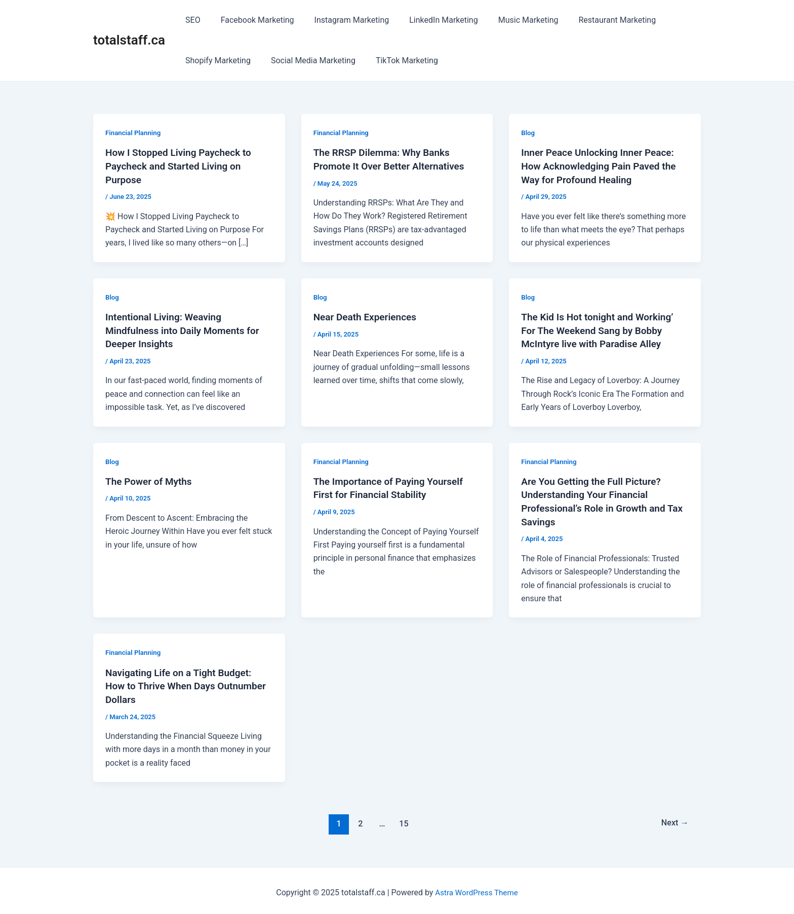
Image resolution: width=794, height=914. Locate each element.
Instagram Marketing (341, 20)
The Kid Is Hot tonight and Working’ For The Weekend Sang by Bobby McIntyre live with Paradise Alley (601, 329)
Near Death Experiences (367, 316)
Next (673, 819)
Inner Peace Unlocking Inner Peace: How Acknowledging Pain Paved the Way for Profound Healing (602, 165)
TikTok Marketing (397, 60)
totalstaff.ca (129, 40)
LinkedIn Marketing (429, 20)
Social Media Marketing (307, 60)
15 (403, 819)
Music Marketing (510, 20)
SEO (190, 20)
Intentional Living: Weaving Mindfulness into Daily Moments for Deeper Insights (186, 329)
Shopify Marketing (216, 60)
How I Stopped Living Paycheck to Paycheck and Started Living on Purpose (182, 165)
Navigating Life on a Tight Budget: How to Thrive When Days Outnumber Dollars (182, 682)
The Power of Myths (150, 479)
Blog (528, 133)
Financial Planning (134, 133)
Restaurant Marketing (594, 20)
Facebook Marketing (251, 20)
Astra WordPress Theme (476, 888)
